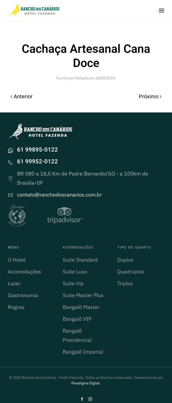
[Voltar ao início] (34, 10)
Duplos (125, 259)
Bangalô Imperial (83, 351)
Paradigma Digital (85, 383)
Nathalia (82, 78)
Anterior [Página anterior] (21, 96)
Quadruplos (130, 271)
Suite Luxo (75, 271)
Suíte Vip (73, 283)
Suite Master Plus (83, 295)
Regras (16, 307)
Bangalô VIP (77, 318)
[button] (161, 10)
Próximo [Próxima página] (150, 96)
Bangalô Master (81, 307)
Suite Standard (80, 259)
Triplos (125, 283)
